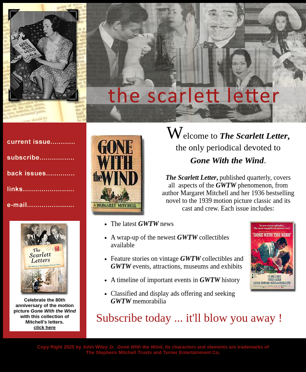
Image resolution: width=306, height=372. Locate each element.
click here (45, 327)
